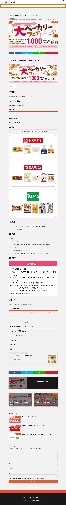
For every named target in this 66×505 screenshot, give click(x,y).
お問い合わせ (25, 497)
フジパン (46, 19)
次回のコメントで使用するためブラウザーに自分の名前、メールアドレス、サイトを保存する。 (27, 478)
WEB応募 (40, 19)
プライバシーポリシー (34, 497)
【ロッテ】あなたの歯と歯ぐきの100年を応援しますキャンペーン (38, 434)
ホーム (42, 497)
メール (10, 468)
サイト (10, 473)
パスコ (44, 19)
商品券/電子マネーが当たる (32, 19)
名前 (10, 463)
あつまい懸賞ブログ (37, 500)
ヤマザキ (49, 19)
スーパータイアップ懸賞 (24, 19)
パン (38, 19)
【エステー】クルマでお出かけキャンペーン (33, 417)
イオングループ (16, 19)
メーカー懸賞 (11, 19)
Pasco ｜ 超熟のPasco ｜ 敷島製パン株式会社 (23, 355)
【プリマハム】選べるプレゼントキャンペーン (33, 425)
